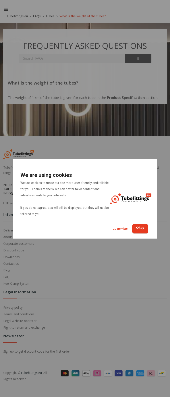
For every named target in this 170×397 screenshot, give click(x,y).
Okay (138, 227)
